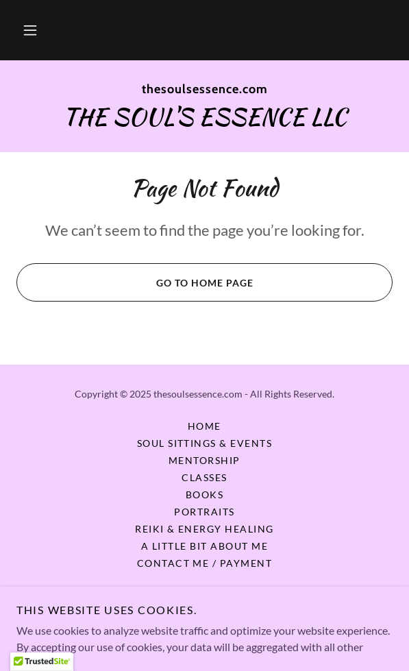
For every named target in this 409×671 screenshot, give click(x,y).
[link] (204, 89)
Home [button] (204, 426)
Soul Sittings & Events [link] (205, 443)
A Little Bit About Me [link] (204, 546)
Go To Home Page (134, 282)
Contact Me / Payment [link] (205, 563)
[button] (30, 30)
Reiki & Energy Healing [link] (204, 529)
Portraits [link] (204, 511)
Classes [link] (204, 477)
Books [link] (205, 494)
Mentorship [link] (204, 460)
